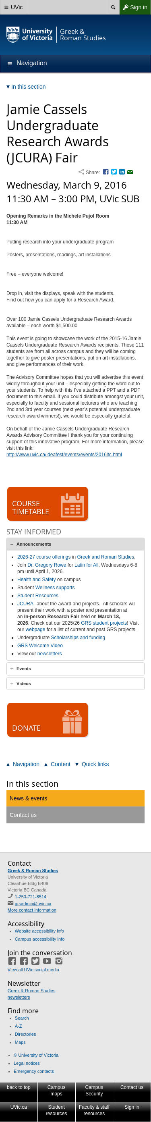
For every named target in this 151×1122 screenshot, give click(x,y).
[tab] (75, 544)
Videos (24, 683)
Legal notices (27, 1063)
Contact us (23, 815)
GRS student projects (104, 623)
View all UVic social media (33, 969)
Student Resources (37, 595)
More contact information (32, 910)
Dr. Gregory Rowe (46, 565)
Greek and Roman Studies (105, 557)
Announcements (34, 544)
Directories (25, 1034)
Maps (20, 1042)
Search (22, 1018)
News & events (28, 798)
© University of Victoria (36, 1055)
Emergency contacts (34, 1071)
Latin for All (86, 565)
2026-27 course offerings (44, 557)
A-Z (18, 1026)
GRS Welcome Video (40, 645)
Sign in (133, 7)
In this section (32, 784)
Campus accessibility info (40, 939)
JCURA (25, 604)
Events (24, 668)
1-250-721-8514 (30, 896)
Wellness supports (55, 587)
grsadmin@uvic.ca (33, 903)
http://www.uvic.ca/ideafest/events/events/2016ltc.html (64, 454)
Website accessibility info (39, 931)
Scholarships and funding (78, 637)
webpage (36, 629)
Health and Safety (36, 579)
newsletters (49, 654)
